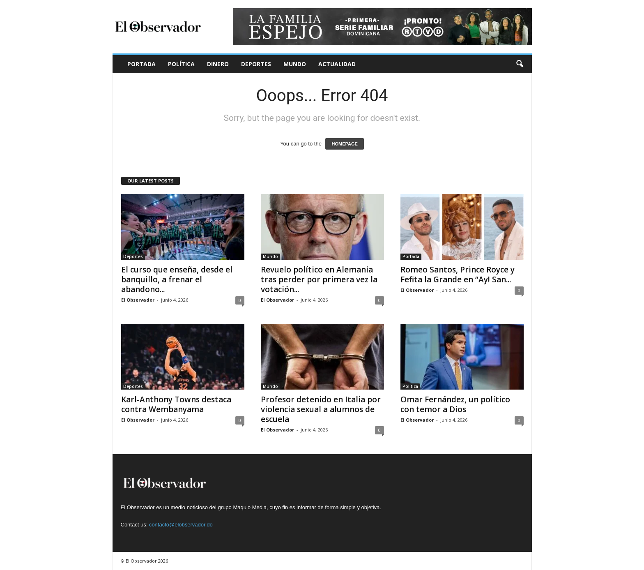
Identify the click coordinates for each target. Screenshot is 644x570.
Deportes (256, 64)
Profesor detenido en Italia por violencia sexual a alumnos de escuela (321, 409)
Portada (141, 64)
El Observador (137, 300)
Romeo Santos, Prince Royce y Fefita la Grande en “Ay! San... (457, 274)
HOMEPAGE (344, 143)
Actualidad (337, 64)
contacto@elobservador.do (181, 525)
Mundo (294, 64)
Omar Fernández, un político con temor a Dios (455, 404)
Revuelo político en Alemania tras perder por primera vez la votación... (319, 279)
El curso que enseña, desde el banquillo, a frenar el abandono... (176, 279)
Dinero (218, 64)
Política (181, 64)
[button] (520, 64)
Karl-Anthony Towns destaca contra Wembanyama (176, 404)
